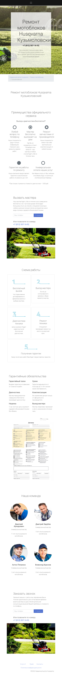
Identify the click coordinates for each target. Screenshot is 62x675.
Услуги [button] (22, 664)
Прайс (32, 664)
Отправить (38, 215)
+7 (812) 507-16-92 (31, 45)
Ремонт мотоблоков (36, 77)
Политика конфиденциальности (31, 668)
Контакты (40, 664)
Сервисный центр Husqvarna (19, 77)
